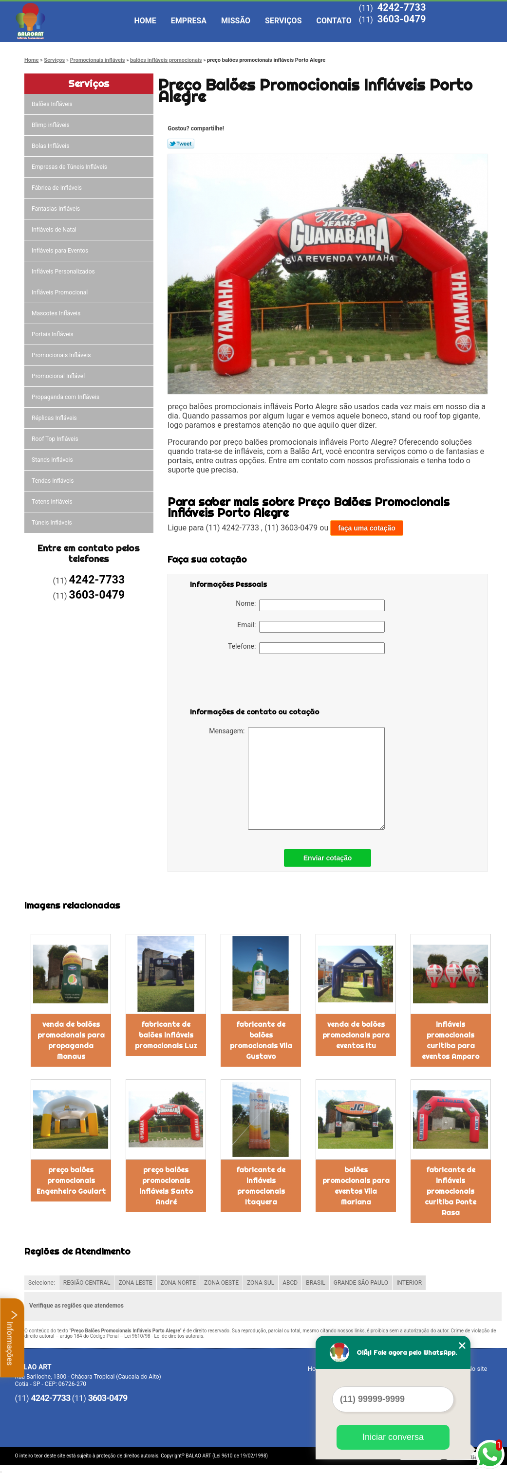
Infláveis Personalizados (64, 271)
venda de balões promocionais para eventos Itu (356, 1035)
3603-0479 (401, 19)
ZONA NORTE (178, 1282)
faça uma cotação (366, 528)
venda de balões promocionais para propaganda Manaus (71, 1040)
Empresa (189, 20)
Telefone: (306, 648)
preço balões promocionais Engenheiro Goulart (71, 1180)
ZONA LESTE (135, 1282)
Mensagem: (297, 778)
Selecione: (41, 1282)
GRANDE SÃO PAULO (361, 1282)
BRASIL (315, 1282)
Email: (311, 627)
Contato (334, 20)
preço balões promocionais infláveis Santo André (166, 1185)
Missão (235, 20)
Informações (12, 1337)
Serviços (283, 20)
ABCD (290, 1282)
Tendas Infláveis (53, 480)
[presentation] (252, 683)
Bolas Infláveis (51, 146)
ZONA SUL (260, 1282)
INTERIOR (409, 1282)
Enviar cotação (327, 858)
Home (145, 20)
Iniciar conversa (393, 1437)
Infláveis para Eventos (61, 250)
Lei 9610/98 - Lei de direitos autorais (163, 1336)
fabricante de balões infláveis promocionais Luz (166, 1035)
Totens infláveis (53, 501)
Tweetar (181, 143)
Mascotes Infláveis (57, 313)
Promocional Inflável (59, 376)
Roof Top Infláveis (55, 439)
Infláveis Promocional (60, 292)
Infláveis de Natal (55, 229)
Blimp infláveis (51, 125)
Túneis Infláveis (53, 522)
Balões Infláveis (53, 104)
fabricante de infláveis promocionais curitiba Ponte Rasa (450, 1191)
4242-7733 (401, 7)
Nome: (310, 605)
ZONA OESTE (221, 1282)
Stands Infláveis (53, 459)
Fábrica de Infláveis (57, 187)
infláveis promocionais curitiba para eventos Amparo (450, 1040)
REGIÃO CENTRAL (87, 1282)
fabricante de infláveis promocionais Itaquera (260, 1185)
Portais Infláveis (53, 334)
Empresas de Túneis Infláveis (70, 167)
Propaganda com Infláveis (66, 397)
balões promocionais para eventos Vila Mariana (356, 1185)
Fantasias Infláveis (56, 208)
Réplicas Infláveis (55, 418)
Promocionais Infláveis (62, 355)
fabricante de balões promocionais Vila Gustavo (261, 1040)
